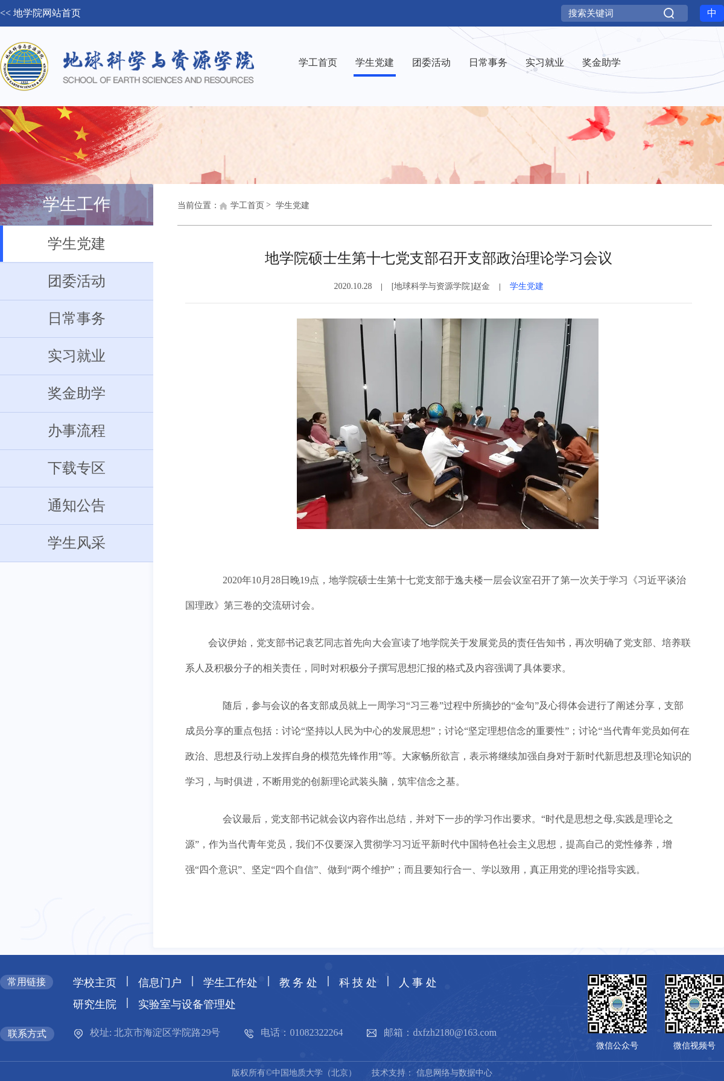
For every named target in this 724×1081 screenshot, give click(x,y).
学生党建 (53, 244)
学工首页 (242, 209)
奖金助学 (53, 393)
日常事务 (53, 318)
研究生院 (94, 1004)
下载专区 (53, 468)
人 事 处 (418, 983)
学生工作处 (230, 983)
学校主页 (94, 983)
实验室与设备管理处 (187, 1004)
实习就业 (53, 356)
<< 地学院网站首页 (40, 13)
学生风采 (53, 543)
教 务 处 (298, 983)
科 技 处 (358, 983)
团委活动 (53, 281)
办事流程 (53, 431)
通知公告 (53, 505)
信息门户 (160, 983)
